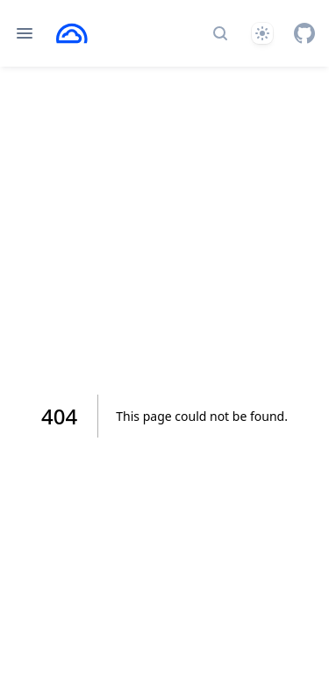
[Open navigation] (24, 33)
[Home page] (72, 33)
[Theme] (262, 33)
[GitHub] (304, 33)
